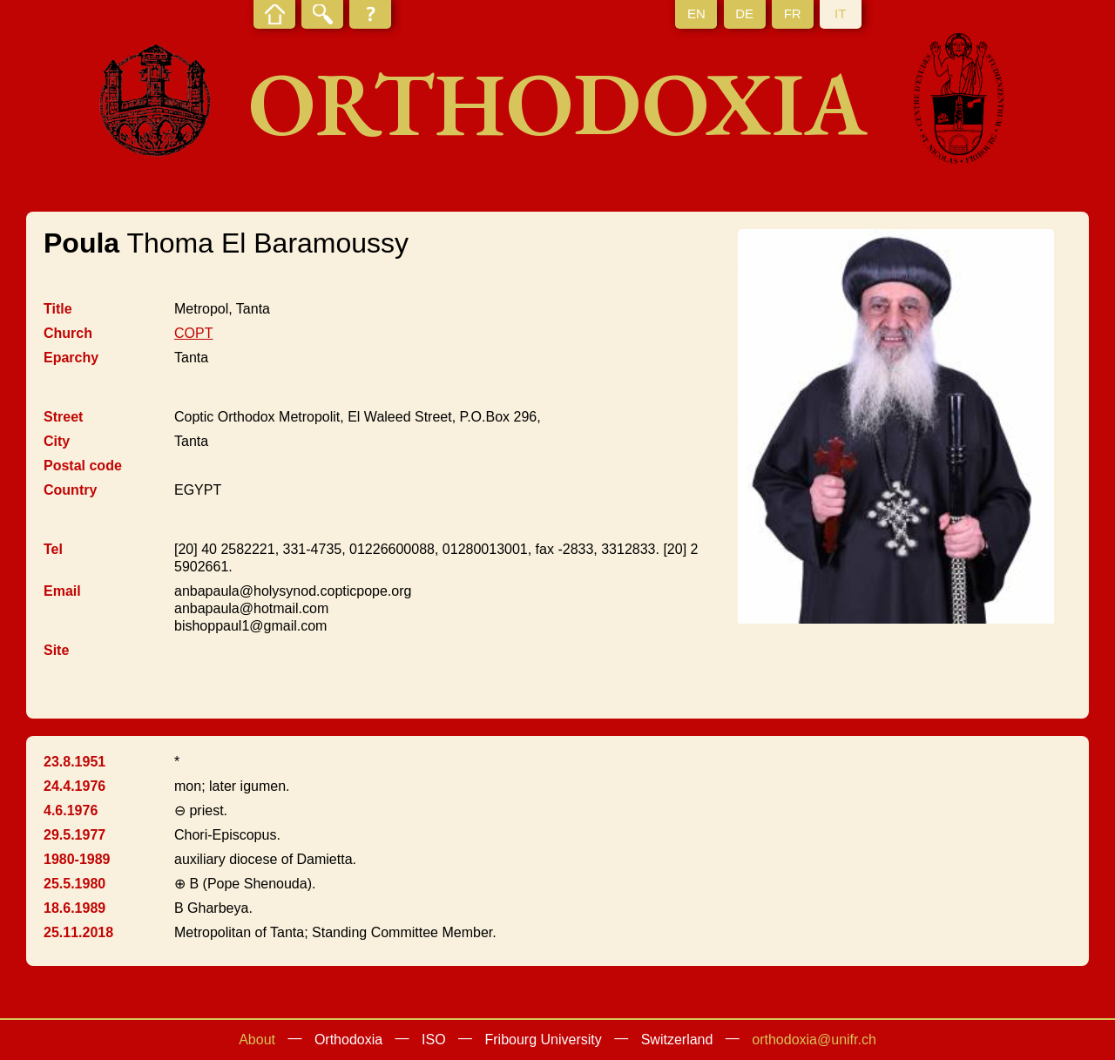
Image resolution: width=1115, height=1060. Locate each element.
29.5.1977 (74, 834)
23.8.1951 (74, 761)
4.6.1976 (71, 810)
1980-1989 (77, 859)
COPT (193, 333)
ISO (434, 1039)
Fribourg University (543, 1039)
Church (68, 333)
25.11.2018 (78, 932)
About (257, 1039)
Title (58, 308)
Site (56, 650)
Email (62, 591)
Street (63, 416)
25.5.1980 (74, 883)
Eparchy (71, 357)
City (57, 441)
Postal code (83, 465)
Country (70, 490)
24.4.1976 (74, 786)
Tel (53, 549)
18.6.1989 (74, 908)
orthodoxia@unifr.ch (814, 1039)
